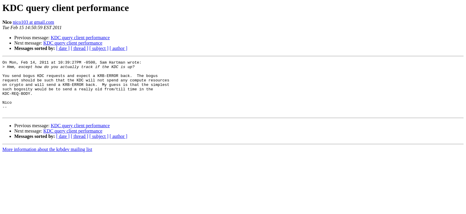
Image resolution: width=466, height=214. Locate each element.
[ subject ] (98, 48)
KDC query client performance (80, 37)
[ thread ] (79, 48)
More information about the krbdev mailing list (47, 160)
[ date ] (63, 48)
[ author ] (118, 48)
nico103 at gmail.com (33, 22)
